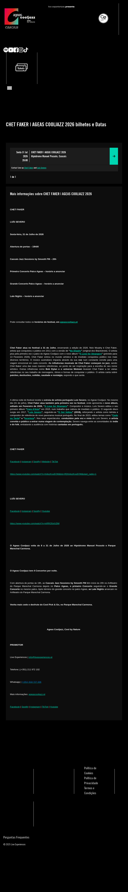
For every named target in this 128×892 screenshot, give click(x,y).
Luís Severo (41, 167)
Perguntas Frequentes (16, 837)
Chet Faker (28, 167)
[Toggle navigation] (9, 88)
